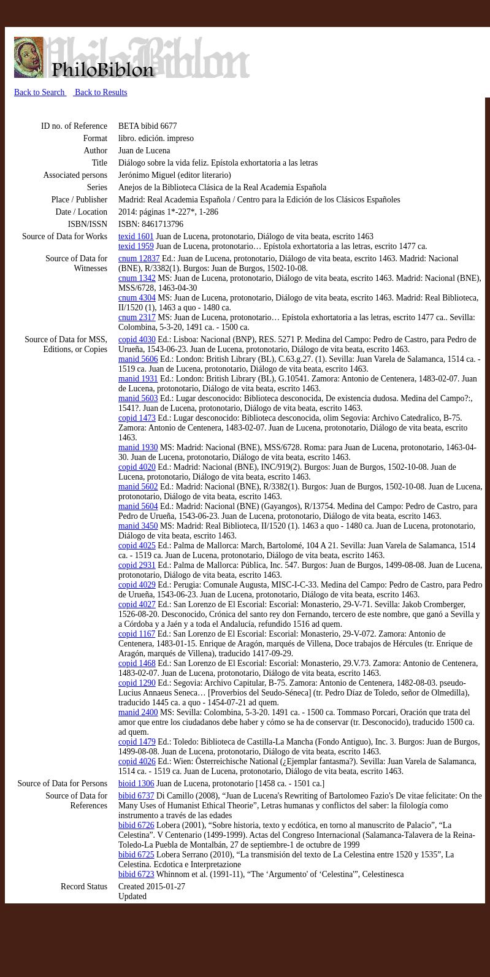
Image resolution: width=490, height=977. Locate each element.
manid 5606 (138, 359)
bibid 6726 (136, 825)
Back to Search (40, 92)
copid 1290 (137, 683)
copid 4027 (137, 604)
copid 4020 (137, 467)
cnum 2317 (137, 317)
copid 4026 (137, 761)
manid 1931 (138, 378)
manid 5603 (138, 398)
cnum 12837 (139, 258)
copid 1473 (137, 418)
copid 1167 (136, 633)
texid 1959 (136, 246)
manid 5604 (138, 506)
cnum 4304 (137, 297)
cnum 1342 (137, 278)
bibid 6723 (136, 874)
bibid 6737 (136, 795)
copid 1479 (137, 741)
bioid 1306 (136, 783)
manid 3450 (138, 526)
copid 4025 (137, 545)
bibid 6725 (136, 854)
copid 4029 (137, 584)
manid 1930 (138, 447)
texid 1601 (136, 236)
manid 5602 (138, 486)
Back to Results (100, 92)
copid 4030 (137, 339)
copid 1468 (137, 663)
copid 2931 (137, 565)
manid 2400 (138, 712)
